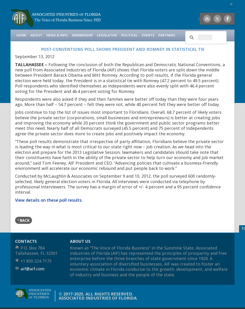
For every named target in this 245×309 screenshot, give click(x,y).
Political (129, 35)
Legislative (107, 35)
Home (21, 35)
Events (148, 35)
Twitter (217, 19)
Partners (166, 35)
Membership (82, 35)
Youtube (207, 19)
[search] (205, 37)
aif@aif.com (33, 268)
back (23, 220)
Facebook (228, 19)
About (36, 35)
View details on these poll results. (49, 200)
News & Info (57, 35)
